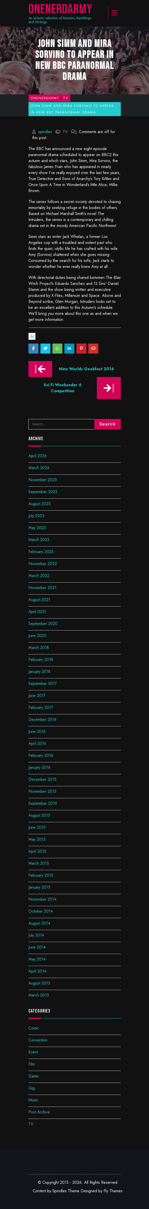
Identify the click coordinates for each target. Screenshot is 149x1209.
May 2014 (36, 959)
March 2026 (38, 468)
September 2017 (42, 683)
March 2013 (38, 995)
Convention (37, 1040)
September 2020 (43, 623)
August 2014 (39, 923)
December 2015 (42, 779)
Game (33, 1076)
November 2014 (42, 899)
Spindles (59, 1191)
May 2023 (37, 528)
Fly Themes (113, 1191)
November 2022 (42, 564)
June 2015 (37, 827)
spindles (45, 132)
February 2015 (40, 875)
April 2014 (37, 971)
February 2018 (40, 659)
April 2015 (37, 851)
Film (31, 1064)
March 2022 (38, 576)
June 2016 (37, 731)
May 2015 (36, 839)
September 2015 (42, 803)
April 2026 (37, 456)
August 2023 (39, 504)
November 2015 (42, 791)
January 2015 (39, 887)
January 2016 (39, 767)
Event (33, 1052)
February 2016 (40, 755)
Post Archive (39, 1112)
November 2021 (42, 588)
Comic (33, 1028)
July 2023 (36, 516)
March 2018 (38, 647)
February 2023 (41, 552)
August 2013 (39, 983)
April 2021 (37, 611)
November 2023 (42, 480)
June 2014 (37, 947)
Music (33, 1100)
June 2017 (36, 695)
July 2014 (36, 935)
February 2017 (40, 707)
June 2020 (37, 635)
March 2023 (38, 540)
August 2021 (39, 600)
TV (65, 132)
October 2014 (40, 911)
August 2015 (39, 815)
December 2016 (42, 719)
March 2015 (38, 863)
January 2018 (39, 671)
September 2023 (42, 492)
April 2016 (37, 743)
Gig (31, 1088)
